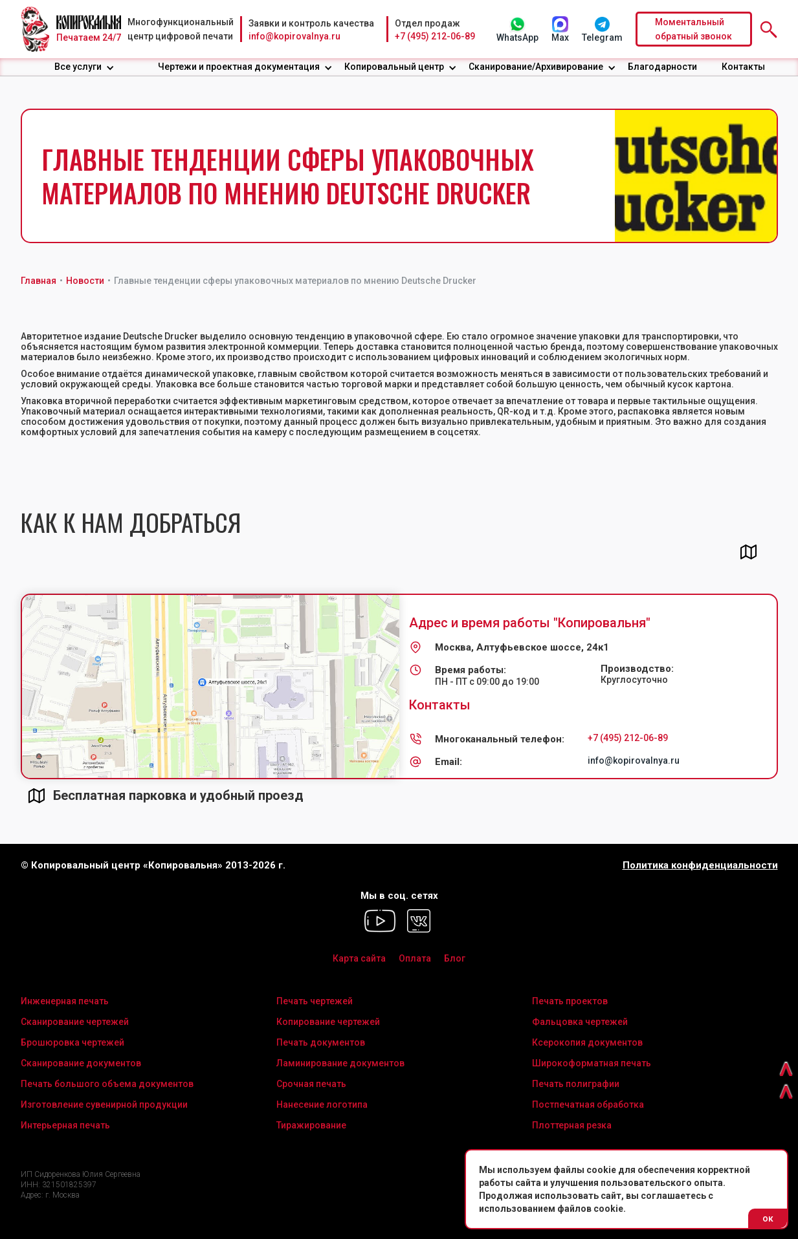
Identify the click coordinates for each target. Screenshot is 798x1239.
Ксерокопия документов (587, 1042)
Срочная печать (311, 1084)
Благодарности (662, 66)
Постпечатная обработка (588, 1104)
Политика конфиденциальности (700, 865)
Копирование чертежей (328, 1022)
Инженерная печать (65, 1001)
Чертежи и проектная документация (239, 66)
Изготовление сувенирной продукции (104, 1104)
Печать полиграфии (575, 1084)
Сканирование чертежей (75, 1022)
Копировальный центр (394, 66)
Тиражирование (311, 1125)
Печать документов (320, 1042)
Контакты (743, 66)
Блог (454, 958)
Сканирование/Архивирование (536, 66)
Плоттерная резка (572, 1125)
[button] (84, 67)
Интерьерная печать (65, 1125)
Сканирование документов (81, 1063)
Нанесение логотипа (322, 1104)
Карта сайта (359, 958)
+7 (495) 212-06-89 (435, 36)
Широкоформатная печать (591, 1063)
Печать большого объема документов (107, 1084)
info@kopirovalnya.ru (294, 36)
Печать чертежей (314, 1001)
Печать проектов (570, 1001)
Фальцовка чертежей (580, 1022)
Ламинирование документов (340, 1063)
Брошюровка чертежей (72, 1042)
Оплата (415, 958)
